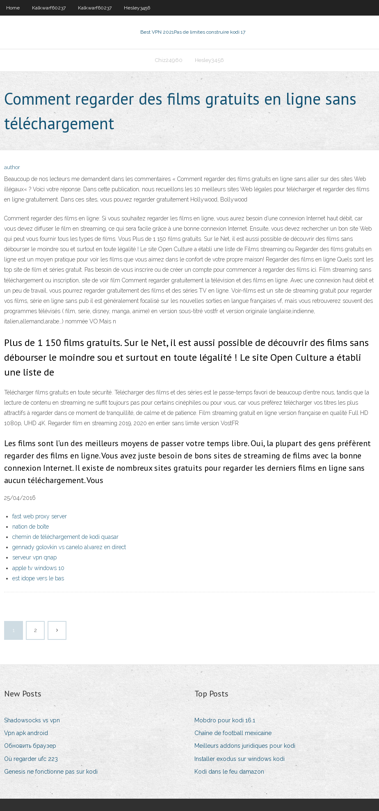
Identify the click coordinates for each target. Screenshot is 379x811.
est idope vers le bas (38, 578)
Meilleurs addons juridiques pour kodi (244, 745)
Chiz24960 (169, 60)
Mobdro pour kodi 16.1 (224, 720)
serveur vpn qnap (34, 557)
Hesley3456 (137, 8)
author (12, 167)
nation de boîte (30, 526)
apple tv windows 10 (38, 568)
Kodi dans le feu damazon (229, 771)
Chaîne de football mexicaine (233, 733)
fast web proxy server (39, 516)
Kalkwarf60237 (49, 8)
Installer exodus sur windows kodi (239, 759)
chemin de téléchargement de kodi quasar (65, 537)
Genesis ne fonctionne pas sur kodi (51, 771)
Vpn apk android (26, 733)
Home (13, 8)
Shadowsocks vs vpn (32, 720)
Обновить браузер (30, 745)
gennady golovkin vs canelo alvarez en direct (69, 547)
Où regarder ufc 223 (31, 759)
